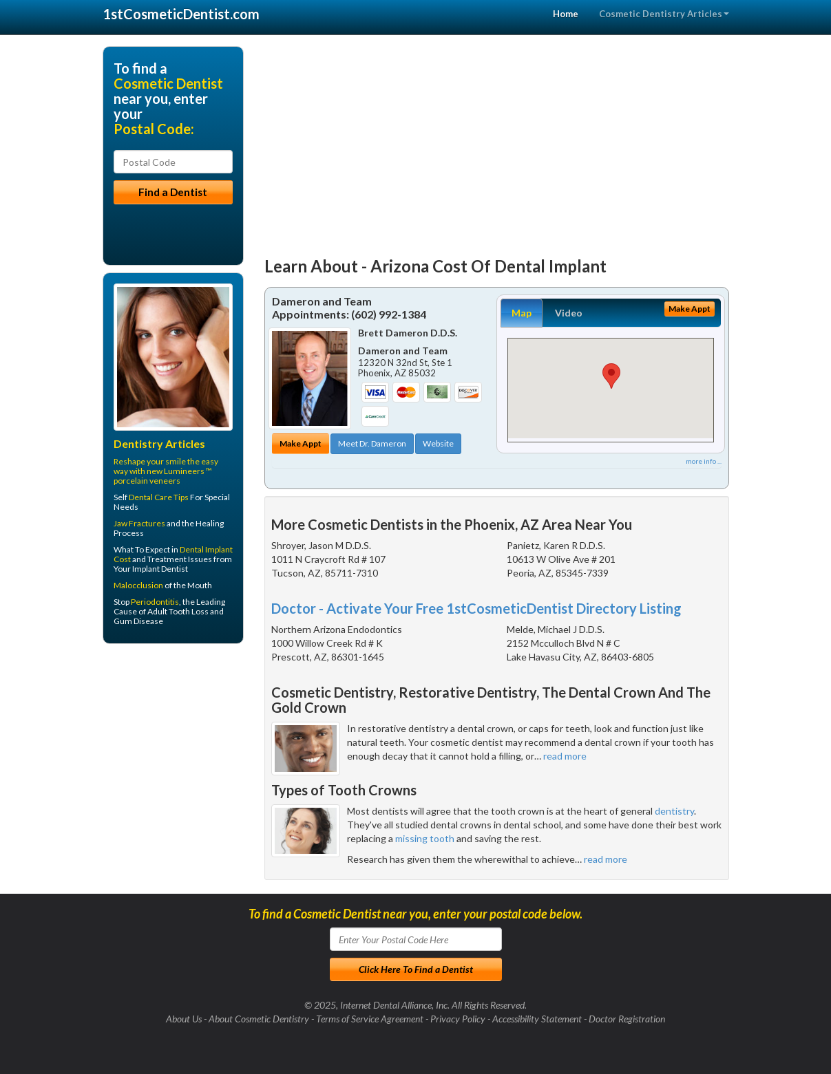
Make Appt (301, 443)
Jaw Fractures (139, 523)
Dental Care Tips (159, 497)
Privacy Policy (457, 1018)
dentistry (674, 811)
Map (522, 313)
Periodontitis (155, 602)
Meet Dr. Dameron (372, 443)
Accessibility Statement (537, 1018)
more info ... (704, 461)
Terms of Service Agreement (369, 1018)
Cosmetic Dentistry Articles (664, 13)
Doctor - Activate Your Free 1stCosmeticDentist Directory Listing (476, 608)
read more (565, 756)
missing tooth (424, 838)
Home (565, 13)
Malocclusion (138, 585)
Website (438, 443)
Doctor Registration (627, 1018)
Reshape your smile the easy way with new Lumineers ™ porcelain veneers (166, 471)
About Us (184, 1018)
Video (568, 313)
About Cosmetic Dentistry (259, 1018)
